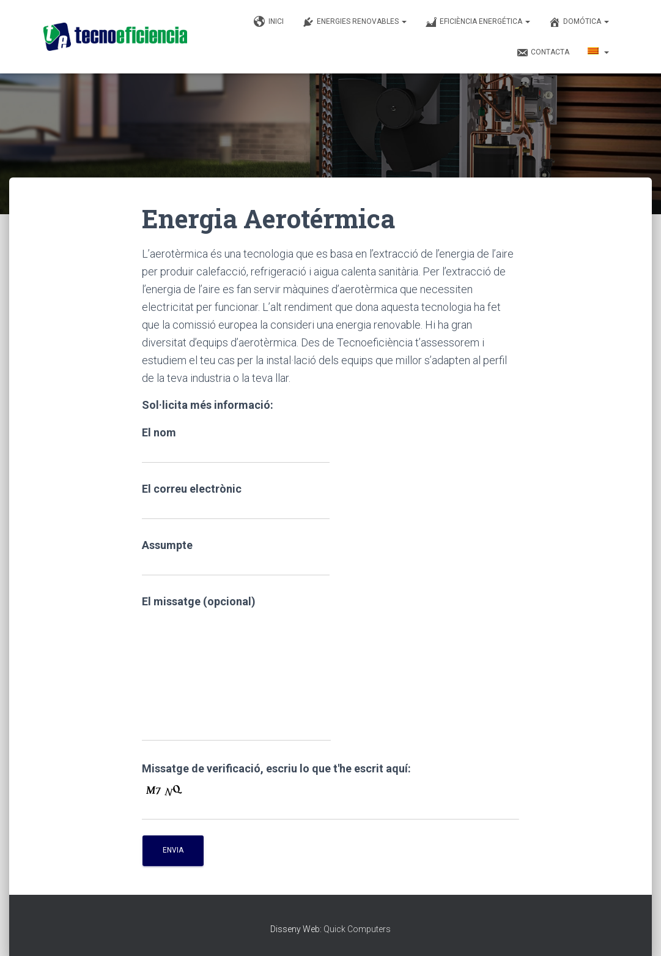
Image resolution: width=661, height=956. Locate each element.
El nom (236, 444)
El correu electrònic (236, 501)
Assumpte (236, 557)
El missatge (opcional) (236, 668)
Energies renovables (354, 22)
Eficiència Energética (477, 22)
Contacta (542, 53)
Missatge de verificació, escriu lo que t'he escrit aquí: (276, 768)
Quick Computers (357, 929)
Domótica (578, 22)
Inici (269, 22)
